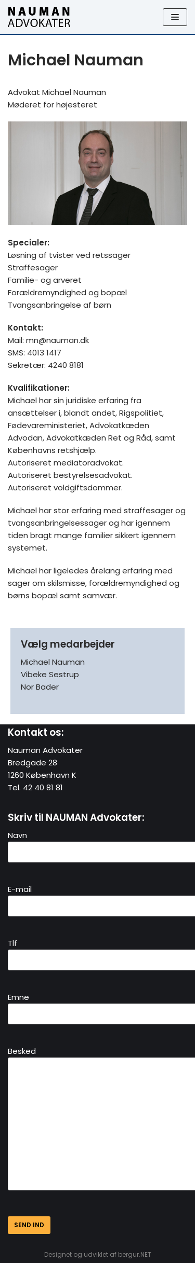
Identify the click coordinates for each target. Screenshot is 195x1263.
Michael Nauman (53, 661)
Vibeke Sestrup (50, 674)
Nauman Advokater (45, 750)
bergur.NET (134, 1254)
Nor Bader (40, 686)
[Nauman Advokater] (39, 17)
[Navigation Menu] (175, 17)
